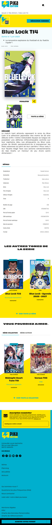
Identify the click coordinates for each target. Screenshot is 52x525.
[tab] (6, 164)
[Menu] (45, 5)
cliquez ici (37, 419)
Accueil (4, 13)
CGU (3, 510)
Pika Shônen (13, 13)
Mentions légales (9, 507)
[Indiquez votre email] (23, 424)
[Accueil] (10, 4)
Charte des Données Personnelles (16, 513)
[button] (38, 21)
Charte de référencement (12, 515)
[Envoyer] (46, 423)
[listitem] (3, 456)
